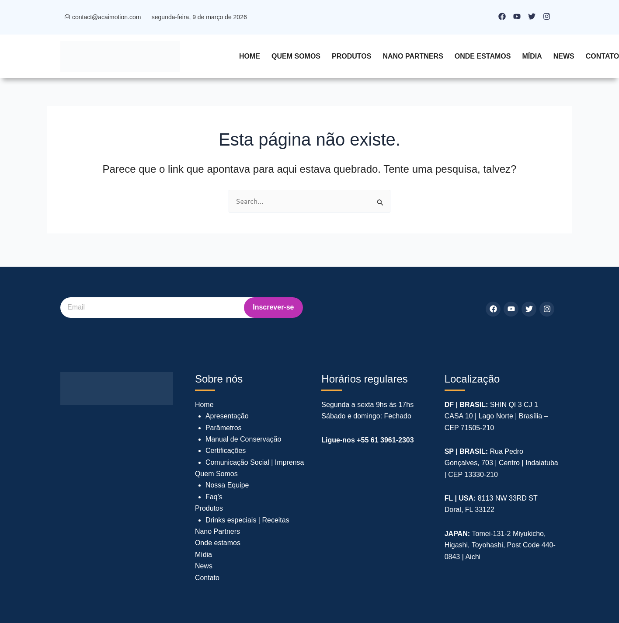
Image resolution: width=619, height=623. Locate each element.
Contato (207, 577)
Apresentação (227, 416)
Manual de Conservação (243, 439)
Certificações (225, 450)
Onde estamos (483, 56)
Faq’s (214, 497)
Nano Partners (413, 56)
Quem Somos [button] (295, 56)
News (563, 56)
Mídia (532, 56)
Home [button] (249, 56)
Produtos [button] (351, 56)
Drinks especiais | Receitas (247, 520)
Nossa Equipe (227, 485)
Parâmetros (223, 428)
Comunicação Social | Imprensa (254, 462)
